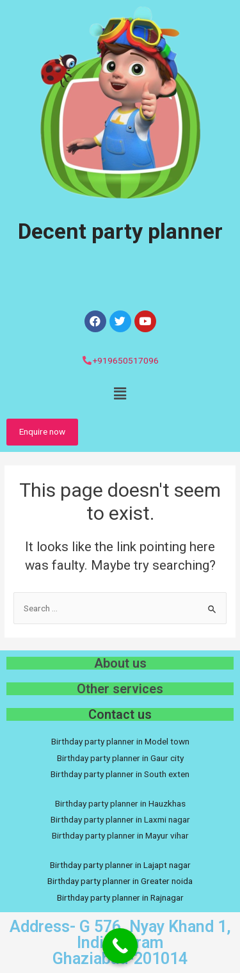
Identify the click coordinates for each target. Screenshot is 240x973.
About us (120, 663)
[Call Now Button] (120, 945)
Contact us (120, 714)
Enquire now (42, 431)
